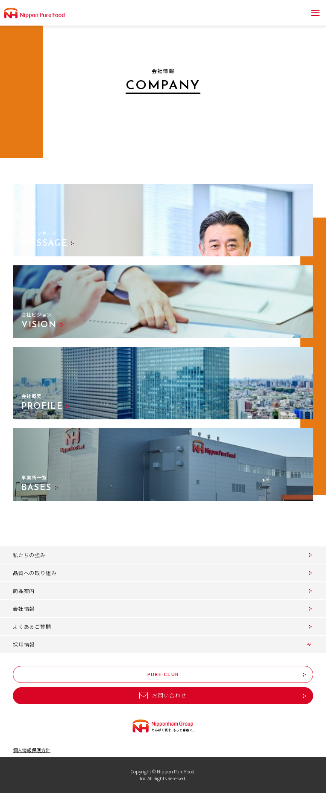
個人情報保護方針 (31, 750)
